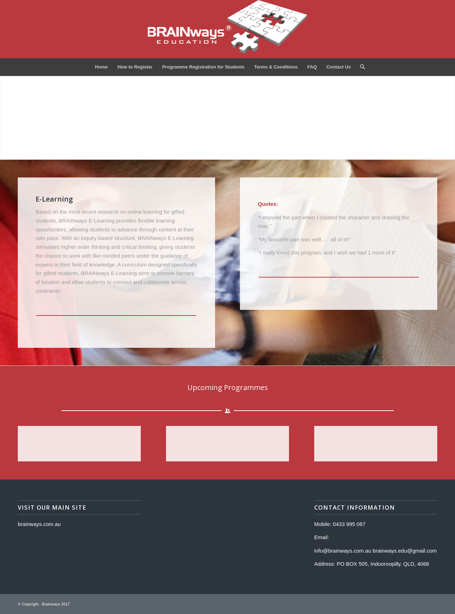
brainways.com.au (39, 524)
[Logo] (227, 29)
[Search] (360, 67)
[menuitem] (101, 67)
